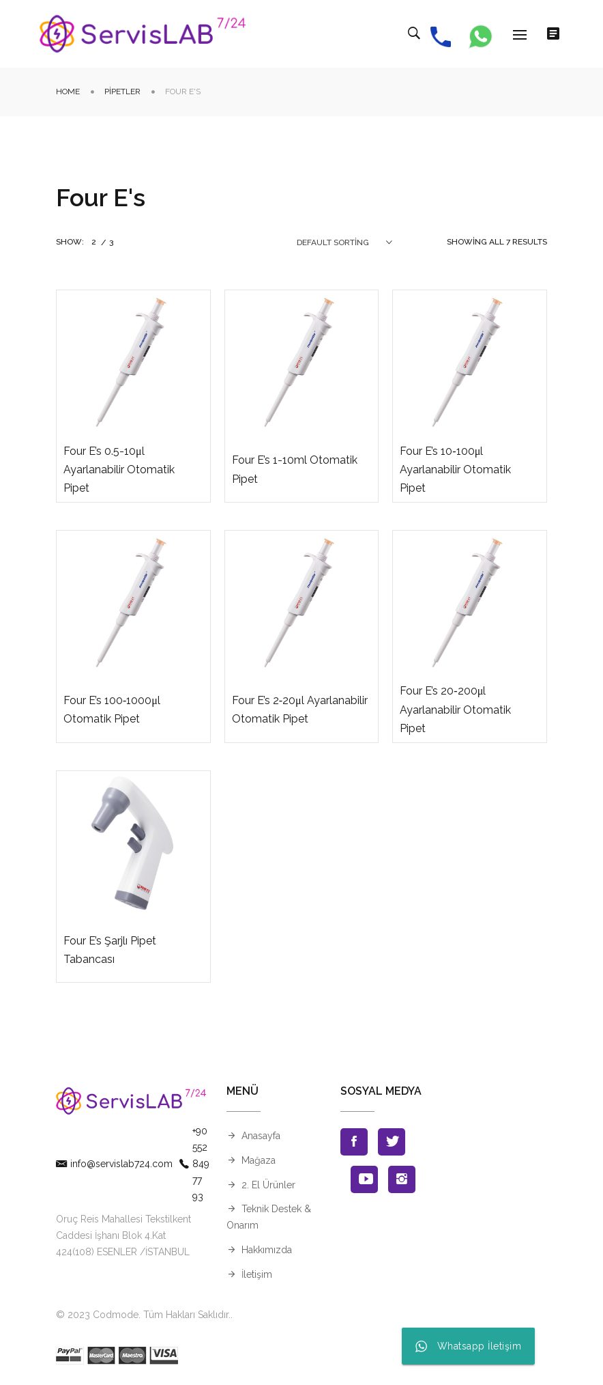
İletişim (256, 1274)
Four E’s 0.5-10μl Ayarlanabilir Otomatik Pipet (119, 469)
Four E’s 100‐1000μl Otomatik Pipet (111, 709)
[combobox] (344, 242)
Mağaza (258, 1160)
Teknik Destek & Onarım (268, 1217)
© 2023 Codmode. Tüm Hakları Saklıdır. (143, 1314)
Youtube (364, 1179)
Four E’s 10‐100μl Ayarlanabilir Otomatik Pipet (455, 469)
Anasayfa (260, 1135)
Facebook (354, 1142)
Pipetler (122, 91)
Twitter (391, 1142)
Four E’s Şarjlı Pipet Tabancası (109, 950)
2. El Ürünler (268, 1184)
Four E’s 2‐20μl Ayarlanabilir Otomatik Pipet (300, 709)
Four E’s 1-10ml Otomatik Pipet (294, 469)
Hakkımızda (266, 1249)
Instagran (401, 1179)
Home (68, 91)
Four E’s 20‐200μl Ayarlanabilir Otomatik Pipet (455, 709)
